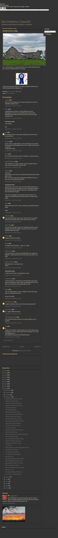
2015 (5, 372)
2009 (5, 386)
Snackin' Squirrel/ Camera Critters (13, 405)
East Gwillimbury (10, 93)
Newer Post (6, 346)
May (7, 483)
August (7, 477)
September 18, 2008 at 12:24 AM (13, 150)
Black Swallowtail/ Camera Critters (14, 460)
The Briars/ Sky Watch (11, 410)
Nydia (6, 289)
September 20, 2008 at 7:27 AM (13, 313)
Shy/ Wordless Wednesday (12, 452)
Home (22, 346)
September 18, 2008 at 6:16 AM (13, 200)
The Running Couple (10, 317)
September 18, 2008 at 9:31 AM (13, 232)
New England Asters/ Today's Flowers (14, 458)
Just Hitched (8, 445)
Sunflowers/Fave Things (11, 449)
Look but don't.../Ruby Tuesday (13, 474)
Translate (47, 34)
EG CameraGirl (13, 495)
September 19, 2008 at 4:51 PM (13, 298)
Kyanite (7, 170)
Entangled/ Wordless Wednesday (13, 472)
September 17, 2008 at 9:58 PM (13, 106)
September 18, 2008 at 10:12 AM (13, 240)
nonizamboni (8, 278)
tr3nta (6, 243)
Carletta (7, 141)
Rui (6, 326)
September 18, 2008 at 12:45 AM (13, 158)
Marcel (7, 235)
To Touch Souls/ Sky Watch (12, 465)
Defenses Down (9, 456)
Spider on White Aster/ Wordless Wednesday (16, 434)
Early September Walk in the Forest (14, 463)
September (8, 397)
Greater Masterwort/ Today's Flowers (14, 438)
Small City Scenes (10, 161)
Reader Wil (8, 225)
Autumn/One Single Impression (13, 423)
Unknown (7, 215)
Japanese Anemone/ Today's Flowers (14, 421)
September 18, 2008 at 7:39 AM (13, 212)
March (7, 488)
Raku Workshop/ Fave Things (12, 412)
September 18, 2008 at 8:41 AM (13, 221)
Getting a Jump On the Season (13, 416)
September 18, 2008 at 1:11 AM (13, 167)
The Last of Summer (10, 427)
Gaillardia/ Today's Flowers (12, 401)
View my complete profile (8, 503)
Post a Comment (8, 340)
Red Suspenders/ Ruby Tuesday (13, 418)
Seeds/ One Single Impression (13, 441)
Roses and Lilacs (9, 261)
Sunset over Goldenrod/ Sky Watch (14, 429)
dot (6, 132)
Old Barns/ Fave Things (11, 432)
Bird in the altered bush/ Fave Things (14, 467)
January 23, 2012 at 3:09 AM (12, 337)
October (8, 394)
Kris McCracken (9, 301)
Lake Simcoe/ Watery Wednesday (13, 414)
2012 (5, 379)
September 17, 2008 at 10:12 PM (13, 118)
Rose (6, 154)
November (8, 392)
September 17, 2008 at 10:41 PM (13, 129)
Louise (7, 100)
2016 (5, 370)
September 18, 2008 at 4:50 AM (13, 181)
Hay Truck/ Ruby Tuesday (11, 436)
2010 (5, 384)
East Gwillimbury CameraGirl (16, 22)
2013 (5, 377)
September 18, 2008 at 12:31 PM (13, 258)
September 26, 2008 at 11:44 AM (13, 323)
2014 (5, 375)
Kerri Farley (8, 309)
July (7, 479)
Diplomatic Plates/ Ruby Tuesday (13, 398)
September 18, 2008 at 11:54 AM (13, 247)
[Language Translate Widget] (50, 31)
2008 (5, 388)
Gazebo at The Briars (10, 407)
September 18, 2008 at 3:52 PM (13, 275)
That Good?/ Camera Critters (12, 425)
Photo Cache (8, 251)
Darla (6, 203)
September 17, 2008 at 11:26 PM (13, 138)
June (7, 481)
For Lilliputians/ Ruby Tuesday (13, 454)
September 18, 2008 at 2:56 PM (13, 267)
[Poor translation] (4, 8)
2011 (5, 381)
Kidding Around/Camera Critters (13, 443)
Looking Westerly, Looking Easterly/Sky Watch (17, 447)
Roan (6, 109)
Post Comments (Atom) (25, 350)
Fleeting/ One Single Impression (13, 403)
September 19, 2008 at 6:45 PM (13, 306)
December (8, 390)
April (7, 485)
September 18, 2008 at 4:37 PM (13, 286)
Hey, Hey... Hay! (9, 469)
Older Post (37, 346)
